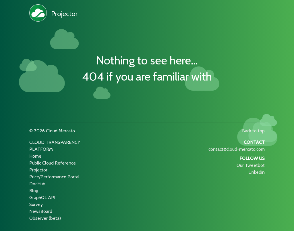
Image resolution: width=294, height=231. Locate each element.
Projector (64, 13)
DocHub (37, 183)
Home (35, 156)
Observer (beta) (45, 218)
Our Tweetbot (251, 165)
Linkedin (256, 172)
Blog (33, 190)
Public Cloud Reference (52, 163)
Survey (36, 204)
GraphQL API (42, 197)
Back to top (253, 130)
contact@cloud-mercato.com (236, 149)
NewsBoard (40, 211)
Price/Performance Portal (54, 177)
